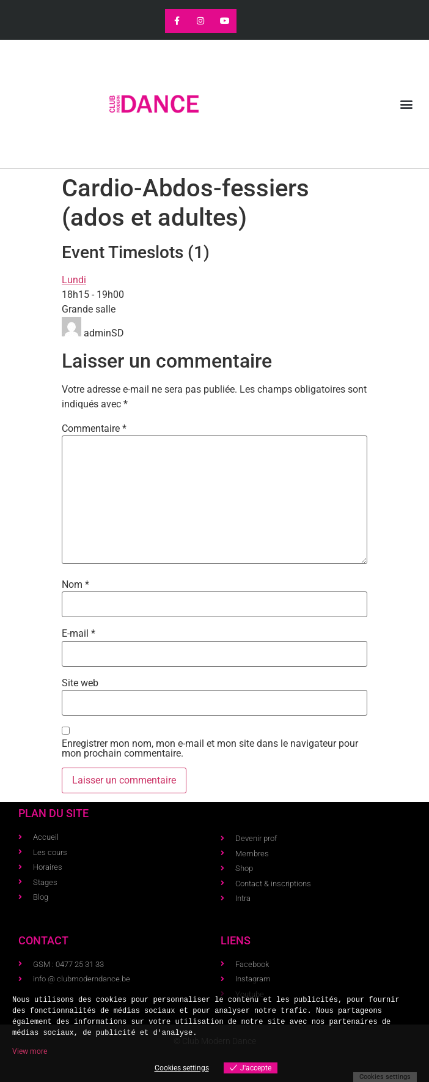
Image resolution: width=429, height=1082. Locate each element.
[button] (407, 104)
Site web (80, 683)
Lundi (74, 280)
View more (29, 1051)
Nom (75, 585)
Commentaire (94, 429)
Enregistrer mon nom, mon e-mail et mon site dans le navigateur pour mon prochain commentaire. (210, 748)
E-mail (78, 634)
